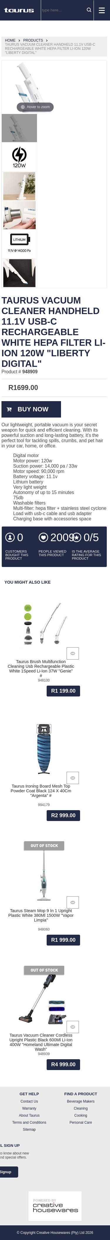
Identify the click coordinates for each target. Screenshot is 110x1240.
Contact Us (29, 1101)
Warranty (29, 1108)
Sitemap (29, 1129)
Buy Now (33, 409)
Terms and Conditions (29, 1122)
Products (33, 40)
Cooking (80, 1115)
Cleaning (81, 1108)
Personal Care (81, 1122)
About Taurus (29, 1115)
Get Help (29, 1094)
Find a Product (80, 1094)
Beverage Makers (80, 1101)
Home (10, 40)
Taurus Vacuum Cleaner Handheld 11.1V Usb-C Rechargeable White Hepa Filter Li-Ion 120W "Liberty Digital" (50, 48)
